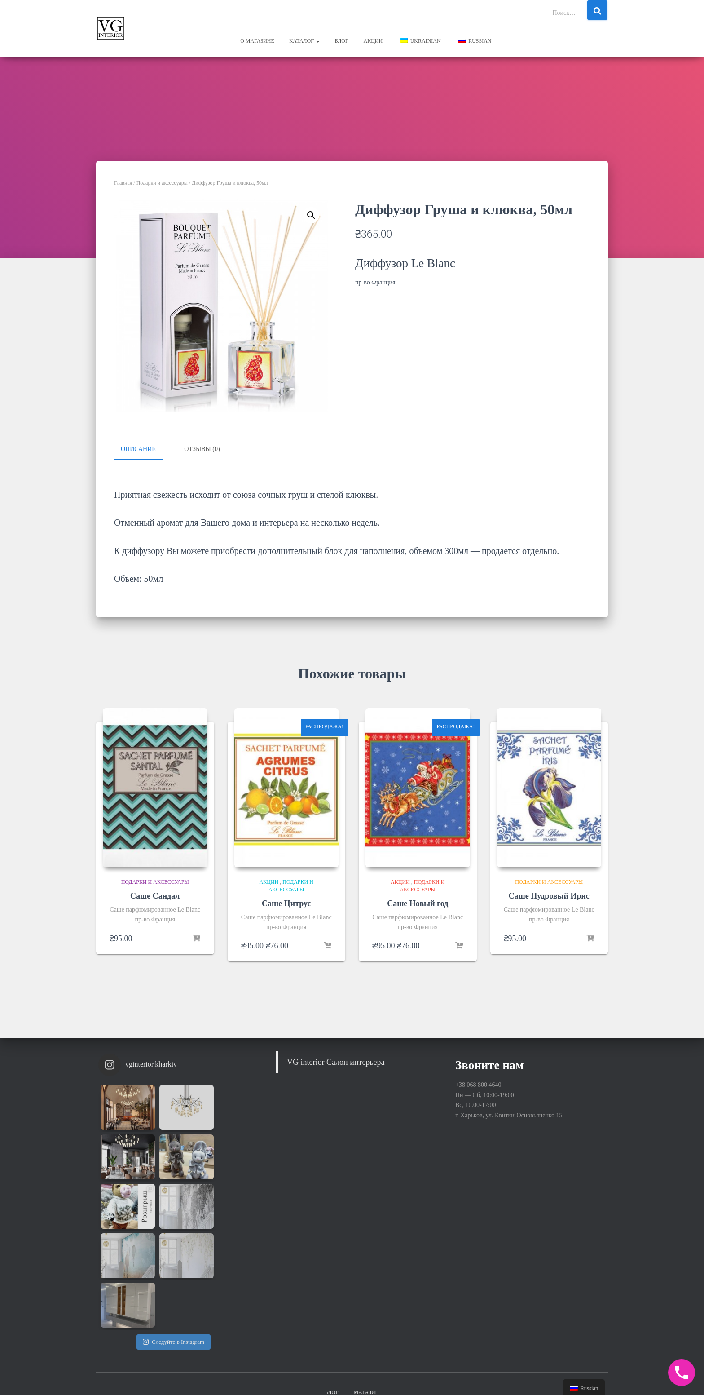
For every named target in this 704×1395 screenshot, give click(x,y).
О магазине (257, 41)
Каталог (304, 41)
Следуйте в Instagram (173, 1242)
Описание (138, 449)
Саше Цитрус (286, 902)
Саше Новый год (417, 902)
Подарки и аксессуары (162, 183)
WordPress (594, 1375)
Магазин (366, 1310)
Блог (341, 41)
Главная (123, 183)
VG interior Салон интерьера (336, 1061)
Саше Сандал (155, 895)
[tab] (145, 449)
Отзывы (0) (202, 449)
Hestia (536, 1375)
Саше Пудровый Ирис (549, 895)
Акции (373, 41)
